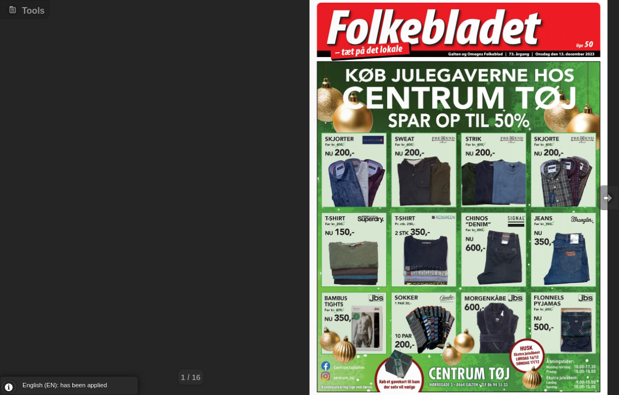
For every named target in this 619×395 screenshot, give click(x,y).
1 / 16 (191, 377)
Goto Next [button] (608, 197)
